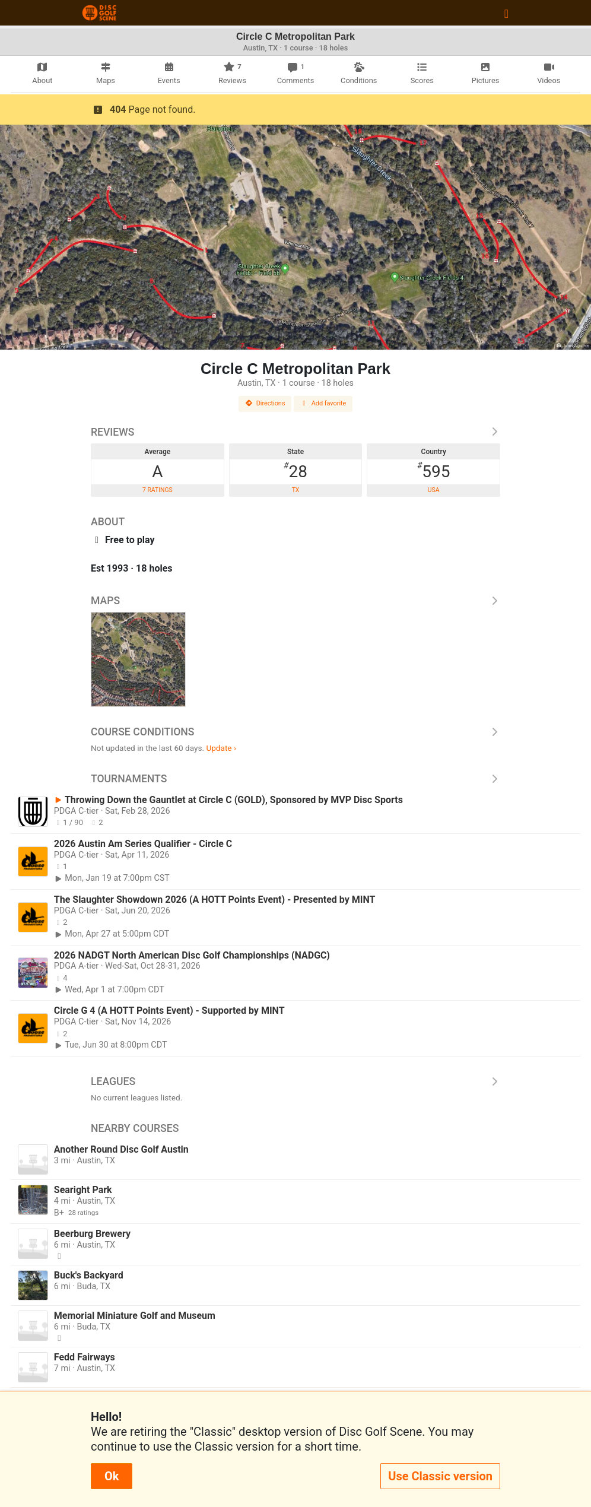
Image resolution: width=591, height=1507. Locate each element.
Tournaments (295, 779)
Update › (221, 748)
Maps (295, 601)
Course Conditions (295, 732)
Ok (112, 1476)
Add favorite (323, 403)
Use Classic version (440, 1476)
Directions (265, 403)
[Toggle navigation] (506, 13)
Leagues (295, 1081)
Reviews (295, 432)
